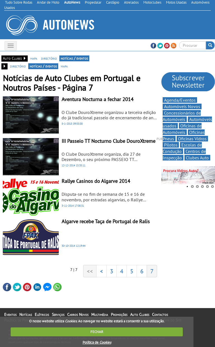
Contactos (160, 314)
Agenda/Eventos (180, 100)
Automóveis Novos (182, 106)
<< (90, 271)
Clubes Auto (197, 157)
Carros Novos (77, 314)
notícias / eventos (74, 58)
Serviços (58, 314)
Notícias (25, 314)
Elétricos (42, 314)
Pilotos (170, 145)
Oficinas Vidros (192, 138)
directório (49, 58)
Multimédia (99, 314)
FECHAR (96, 331)
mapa (33, 58)
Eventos (10, 314)
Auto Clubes (139, 314)
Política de (97, 342)
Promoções (119, 314)
